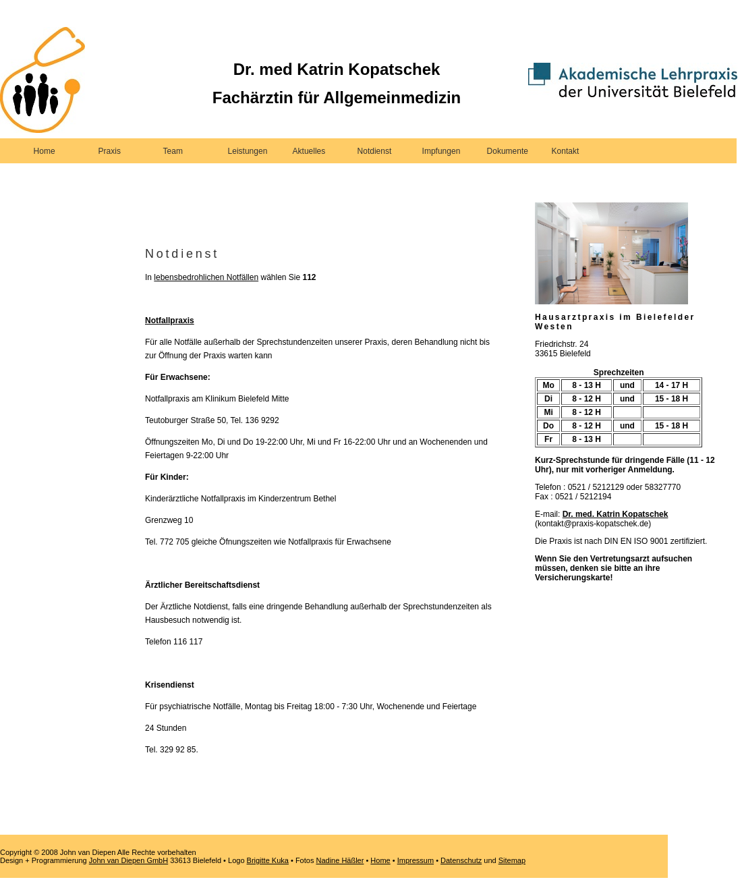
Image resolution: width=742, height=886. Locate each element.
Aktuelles (309, 151)
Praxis (109, 151)
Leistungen (248, 151)
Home (44, 151)
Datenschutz (461, 860)
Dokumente (507, 151)
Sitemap (511, 860)
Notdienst (375, 151)
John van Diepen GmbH (128, 860)
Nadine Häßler (340, 860)
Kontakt (565, 151)
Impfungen (441, 151)
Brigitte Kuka (268, 860)
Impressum (415, 860)
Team (173, 151)
